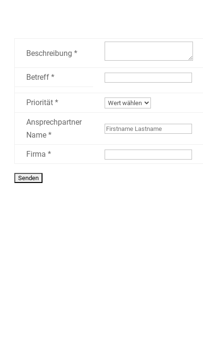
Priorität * (42, 102)
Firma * (38, 154)
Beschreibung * (51, 53)
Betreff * (40, 77)
